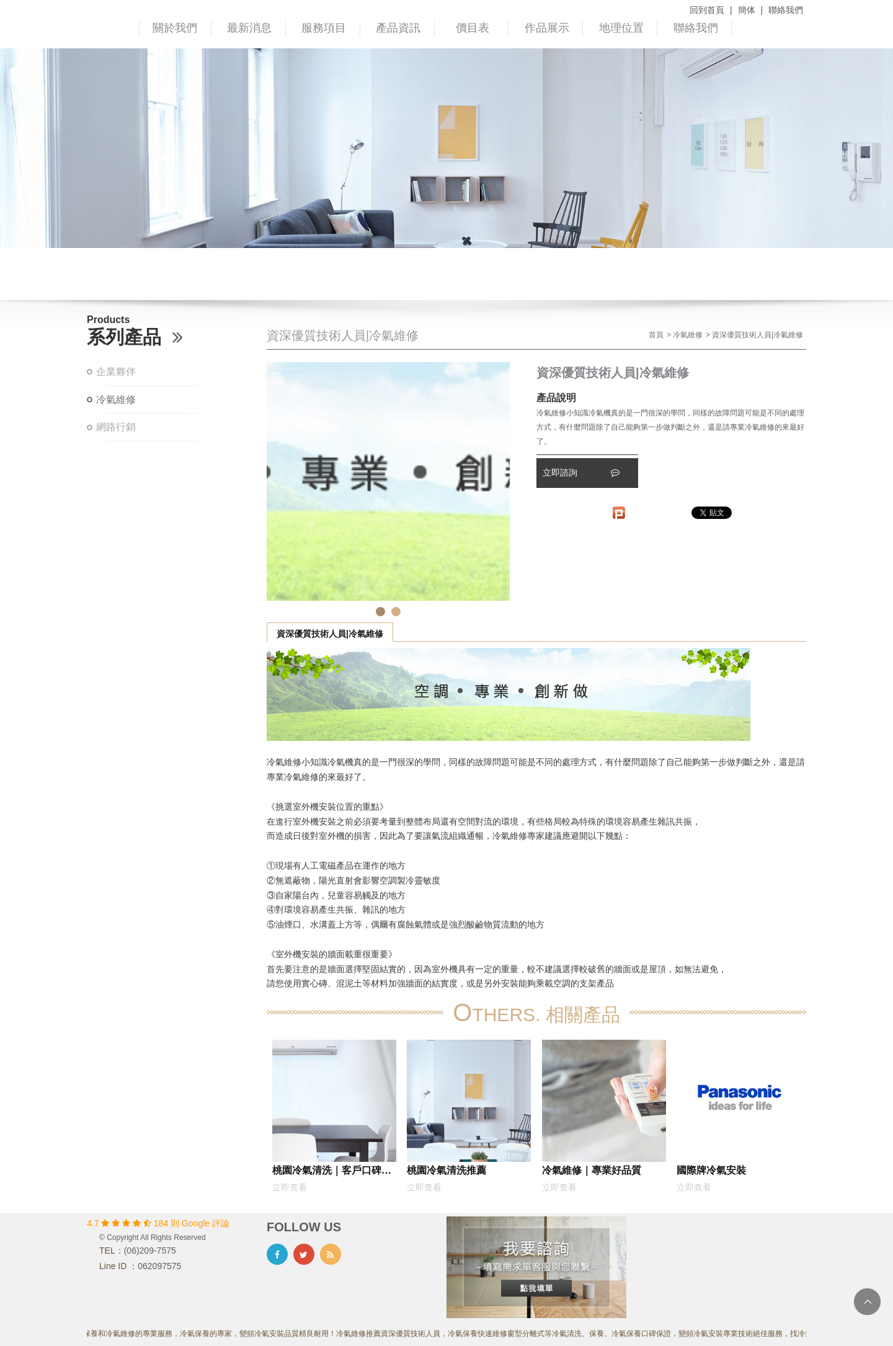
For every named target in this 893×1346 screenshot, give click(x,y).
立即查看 (289, 1187)
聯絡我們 (785, 10)
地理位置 (621, 28)
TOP (867, 1301)
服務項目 (323, 28)
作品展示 (547, 28)
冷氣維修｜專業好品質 (591, 1170)
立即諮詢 (581, 472)
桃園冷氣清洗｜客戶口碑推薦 (331, 1172)
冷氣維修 (116, 399)
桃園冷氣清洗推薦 (446, 1170)
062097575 (159, 1266)
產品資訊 (398, 28)
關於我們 (175, 28)
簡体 (746, 10)
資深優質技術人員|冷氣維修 (330, 634)
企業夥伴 (116, 371)
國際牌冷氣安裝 (711, 1170)
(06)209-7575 (150, 1250)
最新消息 (249, 28)
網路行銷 (116, 427)
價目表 (472, 28)
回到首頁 (707, 10)
